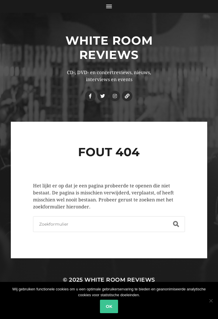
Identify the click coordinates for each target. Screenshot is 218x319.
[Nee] (211, 301)
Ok (109, 306)
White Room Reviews (109, 47)
